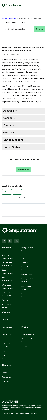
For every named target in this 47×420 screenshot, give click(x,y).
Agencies (25, 258)
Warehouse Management (7, 286)
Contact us (23, 170)
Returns (5, 300)
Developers (6, 377)
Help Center (6, 351)
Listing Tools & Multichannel (27, 280)
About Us (6, 365)
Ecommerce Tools (26, 287)
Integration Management (7, 313)
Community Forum (7, 356)
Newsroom (6, 334)
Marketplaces (26, 274)
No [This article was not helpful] (17, 192)
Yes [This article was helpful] (7, 192)
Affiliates (5, 382)
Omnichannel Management (7, 264)
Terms (5, 413)
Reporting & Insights (6, 306)
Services (5, 319)
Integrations (27, 249)
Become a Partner (25, 295)
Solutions (6, 247)
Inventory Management (7, 279)
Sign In (24, 346)
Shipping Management (7, 256)
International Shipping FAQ (15, 22)
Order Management (7, 271)
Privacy (11, 413)
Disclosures (20, 413)
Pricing (24, 327)
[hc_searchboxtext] (18, 29)
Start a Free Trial (27, 334)
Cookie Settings (31, 413)
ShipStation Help (9, 18)
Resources (7, 327)
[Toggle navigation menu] (43, 5)
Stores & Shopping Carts (27, 268)
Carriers (24, 262)
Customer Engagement (7, 294)
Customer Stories (6, 344)
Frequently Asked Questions (30, 18)
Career (4, 373)
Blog (4, 339)
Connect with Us (26, 340)
